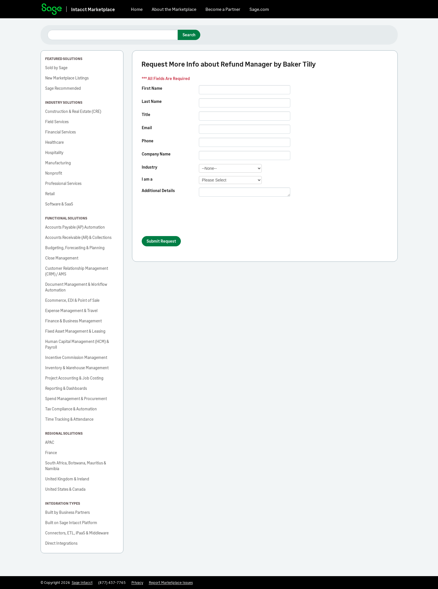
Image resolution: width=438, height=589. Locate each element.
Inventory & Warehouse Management (77, 367)
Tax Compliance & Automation (71, 408)
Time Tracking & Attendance (69, 419)
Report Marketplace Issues (171, 582)
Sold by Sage (56, 67)
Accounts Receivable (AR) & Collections (78, 237)
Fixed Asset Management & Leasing (75, 331)
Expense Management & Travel (71, 310)
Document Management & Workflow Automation (76, 287)
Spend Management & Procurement (76, 398)
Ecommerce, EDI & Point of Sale (72, 300)
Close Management (61, 257)
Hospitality (54, 152)
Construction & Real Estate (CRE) (73, 111)
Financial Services (60, 131)
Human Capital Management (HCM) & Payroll (77, 344)
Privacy (137, 582)
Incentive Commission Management (76, 357)
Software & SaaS (59, 203)
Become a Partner (222, 9)
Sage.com (259, 9)
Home (137, 9)
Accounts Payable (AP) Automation (75, 227)
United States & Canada (65, 489)
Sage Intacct (82, 582)
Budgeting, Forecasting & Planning (75, 247)
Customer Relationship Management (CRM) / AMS (76, 271)
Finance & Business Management (73, 320)
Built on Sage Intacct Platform (71, 522)
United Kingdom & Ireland (67, 478)
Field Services (57, 121)
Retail (50, 193)
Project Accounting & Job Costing (74, 378)
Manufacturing (58, 162)
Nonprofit (53, 173)
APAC (49, 442)
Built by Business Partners (67, 512)
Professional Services (63, 183)
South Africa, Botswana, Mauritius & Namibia (75, 465)
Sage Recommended (63, 88)
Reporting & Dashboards (66, 388)
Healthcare (54, 142)
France (51, 452)
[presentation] (185, 219)
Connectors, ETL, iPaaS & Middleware (77, 532)
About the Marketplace (174, 9)
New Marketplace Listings (67, 77)
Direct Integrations (61, 543)
